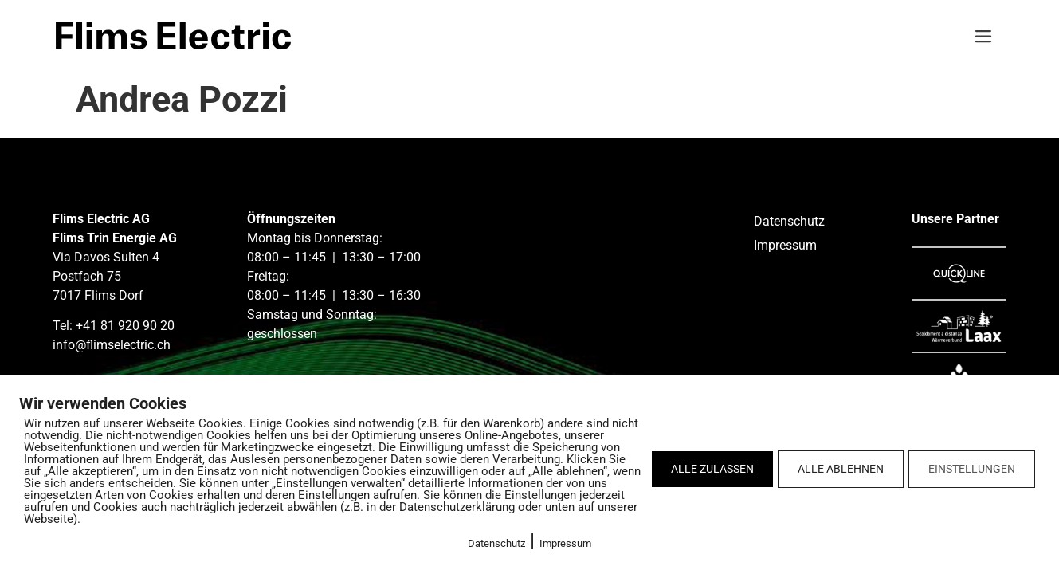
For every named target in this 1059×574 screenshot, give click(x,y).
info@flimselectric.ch (112, 344)
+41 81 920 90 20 (125, 325)
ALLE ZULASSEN (712, 468)
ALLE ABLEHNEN (841, 468)
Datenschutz (496, 543)
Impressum (565, 543)
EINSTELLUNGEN (971, 468)
